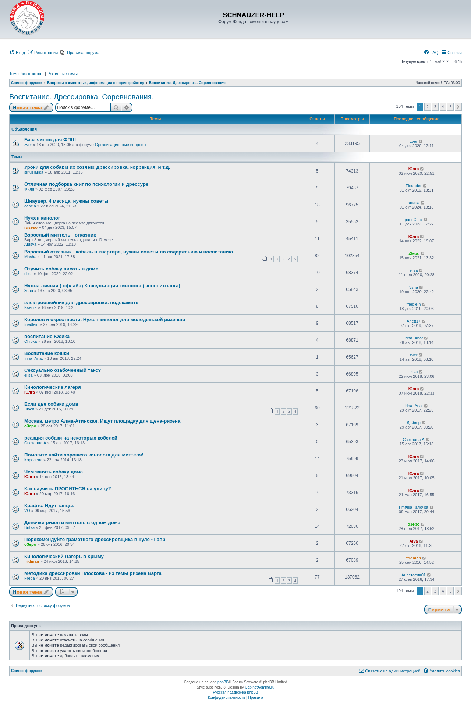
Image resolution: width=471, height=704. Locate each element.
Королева (33, 460)
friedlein (414, 304)
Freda (29, 578)
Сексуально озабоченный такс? (62, 370)
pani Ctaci (414, 219)
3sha (28, 290)
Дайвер (414, 422)
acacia (30, 206)
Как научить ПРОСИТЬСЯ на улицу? (67, 488)
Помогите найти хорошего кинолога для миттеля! (84, 455)
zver (28, 144)
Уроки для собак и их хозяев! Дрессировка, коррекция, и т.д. (97, 167)
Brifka (29, 527)
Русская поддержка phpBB (235, 692)
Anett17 (414, 321)
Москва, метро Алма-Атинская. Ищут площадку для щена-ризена (102, 421)
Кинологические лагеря (52, 387)
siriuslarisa (33, 172)
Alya (413, 541)
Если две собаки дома (51, 404)
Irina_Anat (413, 338)
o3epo (413, 253)
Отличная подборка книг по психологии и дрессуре (86, 184)
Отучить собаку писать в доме (61, 268)
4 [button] (443, 106)
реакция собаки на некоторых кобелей (70, 438)
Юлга (413, 169)
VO (27, 510)
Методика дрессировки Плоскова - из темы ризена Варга (93, 573)
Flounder (413, 186)
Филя (29, 189)
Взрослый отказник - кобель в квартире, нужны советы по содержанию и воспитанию (128, 252)
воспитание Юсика (47, 336)
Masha (30, 257)
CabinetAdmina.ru (260, 687)
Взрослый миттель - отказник (60, 235)
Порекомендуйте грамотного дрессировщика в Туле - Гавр (94, 539)
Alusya (30, 244)
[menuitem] (17, 52)
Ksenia (30, 307)
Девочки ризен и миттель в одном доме (72, 522)
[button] (458, 107)
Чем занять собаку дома (53, 471)
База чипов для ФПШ (50, 139)
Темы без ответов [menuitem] (25, 73)
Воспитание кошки (46, 353)
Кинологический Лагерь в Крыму (64, 556)
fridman (31, 561)
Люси (29, 409)
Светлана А (35, 443)
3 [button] (435, 106)
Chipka (30, 341)
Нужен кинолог (42, 218)
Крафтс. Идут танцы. (49, 505)
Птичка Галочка (413, 507)
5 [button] (450, 106)
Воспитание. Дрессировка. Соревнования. (81, 97)
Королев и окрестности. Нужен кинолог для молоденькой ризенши (104, 319)
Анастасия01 (413, 575)
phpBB (223, 682)
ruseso (31, 227)
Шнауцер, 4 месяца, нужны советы (66, 201)
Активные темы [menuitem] (63, 73)
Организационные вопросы (120, 144)
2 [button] (427, 106)
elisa (28, 273)
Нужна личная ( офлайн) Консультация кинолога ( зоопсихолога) (102, 285)
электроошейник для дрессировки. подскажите (81, 302)
